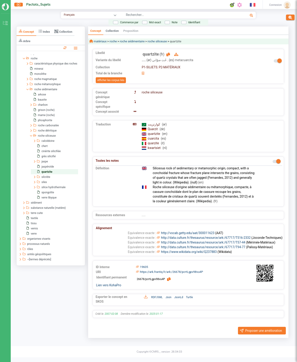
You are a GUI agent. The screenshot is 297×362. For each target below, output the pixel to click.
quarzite (154, 143)
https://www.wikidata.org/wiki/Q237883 (189, 252)
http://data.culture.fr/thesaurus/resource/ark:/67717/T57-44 (203, 242)
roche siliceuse (157, 41)
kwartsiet (154, 148)
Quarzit (153, 129)
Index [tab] (44, 31)
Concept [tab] (26, 31)
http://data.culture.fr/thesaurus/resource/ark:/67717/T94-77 (203, 247)
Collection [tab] (63, 31)
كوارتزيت (154, 124)
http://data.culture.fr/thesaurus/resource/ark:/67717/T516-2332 (205, 237)
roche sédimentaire (132, 41)
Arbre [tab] (24, 41)
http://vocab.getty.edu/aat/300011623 (187, 233)
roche (113, 41)
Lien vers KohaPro (108, 285)
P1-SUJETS (149, 67)
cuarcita (154, 138)
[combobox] (173, 15)
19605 (144, 267)
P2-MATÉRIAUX (169, 67)
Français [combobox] (69, 14)
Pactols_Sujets (38, 4)
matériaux (100, 41)
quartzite (154, 134)
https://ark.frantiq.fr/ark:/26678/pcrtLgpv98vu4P (171, 272)
